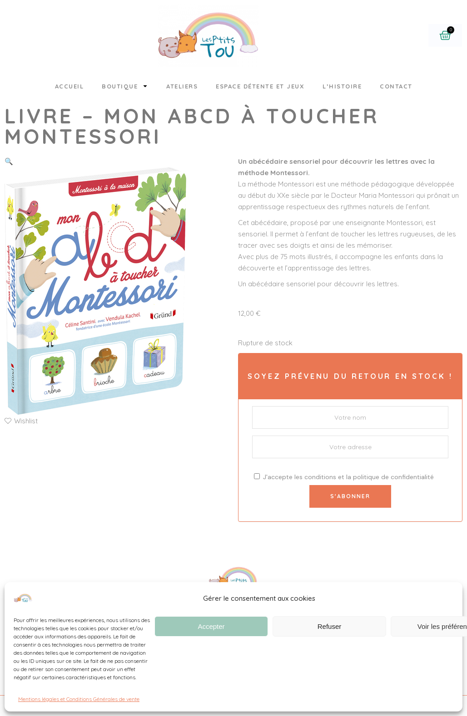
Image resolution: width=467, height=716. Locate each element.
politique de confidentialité (393, 477)
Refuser (330, 626)
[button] (9, 161)
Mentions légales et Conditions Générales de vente (78, 699)
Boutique (125, 85)
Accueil (69, 86)
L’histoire (342, 86)
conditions (320, 477)
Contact (396, 86)
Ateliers (182, 86)
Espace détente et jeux (260, 86)
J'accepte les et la (344, 477)
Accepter (211, 626)
